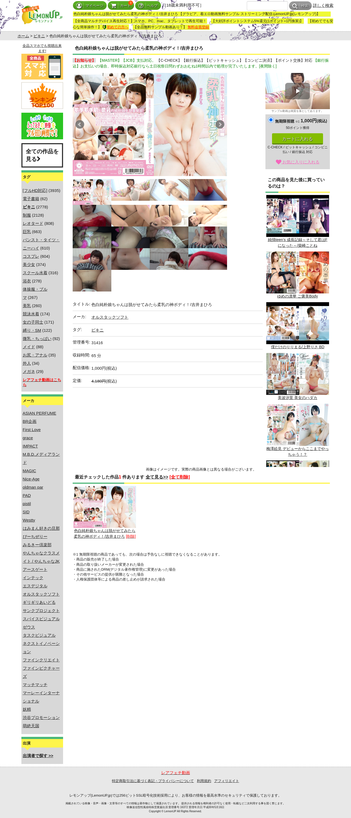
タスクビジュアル (39, 635)
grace (28, 437)
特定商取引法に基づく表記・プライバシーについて (153, 781)
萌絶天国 (31, 725)
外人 (27, 363)
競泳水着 (31, 314)
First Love (32, 429)
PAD (27, 495)
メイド (29, 346)
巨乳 (27, 231)
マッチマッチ (35, 684)
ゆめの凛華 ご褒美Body (297, 274)
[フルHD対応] (35, 190)
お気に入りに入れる (297, 162)
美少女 (29, 264)
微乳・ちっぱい (37, 338)
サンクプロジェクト (41, 610)
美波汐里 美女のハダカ (297, 376)
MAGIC (29, 470)
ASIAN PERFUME (39, 413)
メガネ (29, 371)
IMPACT (30, 446)
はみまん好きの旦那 (41, 528)
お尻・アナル (35, 355)
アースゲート (35, 569)
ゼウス (29, 627)
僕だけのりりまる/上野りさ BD (297, 325)
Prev (79, 124)
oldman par (33, 487)
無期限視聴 (287, 121)
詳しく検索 (323, 5)
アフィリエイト (226, 781)
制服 (27, 215)
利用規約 (204, 781)
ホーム (23, 36)
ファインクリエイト (41, 660)
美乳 (27, 305)
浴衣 (27, 281)
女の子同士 (33, 322)
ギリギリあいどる (39, 602)
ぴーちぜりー (35, 536)
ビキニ (39, 36)
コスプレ (31, 256)
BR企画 (30, 421)
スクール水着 (35, 272)
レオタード (33, 223)
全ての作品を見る (42, 155)
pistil (27, 503)
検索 (300, 6)
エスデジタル (35, 586)
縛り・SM (32, 330)
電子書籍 (31, 198)
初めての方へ (115, 27)
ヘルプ (148, 6)
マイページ (89, 6)
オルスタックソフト (41, 594)
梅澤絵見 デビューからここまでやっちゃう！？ (297, 430)
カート (121, 6)
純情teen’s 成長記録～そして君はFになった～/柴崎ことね (297, 221)
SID (26, 512)
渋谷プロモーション (41, 717)
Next (220, 124)
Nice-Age (31, 479)
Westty (29, 520)
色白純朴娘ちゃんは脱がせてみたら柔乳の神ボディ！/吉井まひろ (104, 512)
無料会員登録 (198, 27)
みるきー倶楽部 (37, 544)
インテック (33, 577)
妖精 (27, 709)
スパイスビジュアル (41, 618)
